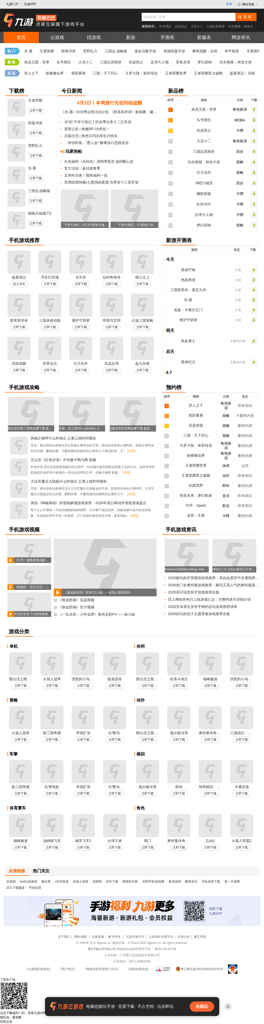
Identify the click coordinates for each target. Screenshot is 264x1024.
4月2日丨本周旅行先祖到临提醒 (109, 103)
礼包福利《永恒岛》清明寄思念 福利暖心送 (99, 161)
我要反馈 (6, 1021)
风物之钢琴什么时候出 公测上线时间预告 (63, 438)
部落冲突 (68, 51)
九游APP (30, 4)
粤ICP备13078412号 (102, 949)
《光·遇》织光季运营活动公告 (85, 112)
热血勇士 (188, 341)
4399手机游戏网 (153, 881)
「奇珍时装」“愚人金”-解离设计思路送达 (96, 143)
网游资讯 (241, 37)
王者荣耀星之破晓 (208, 73)
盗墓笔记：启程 (242, 73)
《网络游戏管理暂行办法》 (101, 969)
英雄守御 (188, 270)
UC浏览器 (62, 881)
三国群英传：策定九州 (188, 290)
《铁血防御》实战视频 (76, 600)
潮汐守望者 (188, 320)
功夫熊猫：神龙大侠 (235, 62)
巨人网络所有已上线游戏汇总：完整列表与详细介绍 (209, 599)
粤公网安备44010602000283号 (199, 969)
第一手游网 (232, 881)
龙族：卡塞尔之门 (188, 310)
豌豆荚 (46, 881)
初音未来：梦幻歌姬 (196, 495)
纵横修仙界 (55, 73)
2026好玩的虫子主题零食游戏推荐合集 (199, 614)
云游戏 (57, 37)
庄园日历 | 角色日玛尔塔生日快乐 (90, 136)
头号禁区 (165, 26)
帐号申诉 (114, 937)
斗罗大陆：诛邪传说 (141, 73)
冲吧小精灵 (204, 183)
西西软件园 (130, 881)
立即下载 (36, 110)
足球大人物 (160, 62)
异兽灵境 (183, 62)
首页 (21, 37)
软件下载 (112, 881)
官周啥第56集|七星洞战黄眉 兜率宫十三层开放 (101, 182)
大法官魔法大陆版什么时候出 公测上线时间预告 (69, 481)
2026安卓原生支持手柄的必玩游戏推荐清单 (202, 607)
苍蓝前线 (196, 425)
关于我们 (64, 937)
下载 (7, 979)
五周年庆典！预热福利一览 (85, 175)
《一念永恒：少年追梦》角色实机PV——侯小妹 (96, 614)
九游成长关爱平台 (161, 937)
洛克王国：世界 (36, 62)
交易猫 (11, 881)
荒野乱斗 (90, 51)
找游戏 (94, 37)
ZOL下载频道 (15, 887)
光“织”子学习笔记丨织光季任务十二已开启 (97, 122)
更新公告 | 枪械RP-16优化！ (87, 129)
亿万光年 (204, 172)
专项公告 (183, 937)
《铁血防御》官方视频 (76, 607)
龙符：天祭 (196, 515)
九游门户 (12, 4)
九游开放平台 (135, 937)
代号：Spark (196, 505)
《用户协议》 (68, 969)
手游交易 (35, 887)
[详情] (131, 451)
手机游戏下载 (211, 881)
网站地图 (80, 937)
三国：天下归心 (105, 73)
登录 (229, 4)
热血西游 (188, 280)
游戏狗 (97, 881)
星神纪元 (188, 362)
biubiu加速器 (28, 881)
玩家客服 (98, 937)
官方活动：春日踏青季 (82, 168)
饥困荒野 (196, 485)
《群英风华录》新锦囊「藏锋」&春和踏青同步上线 (134, 112)
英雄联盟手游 (174, 51)
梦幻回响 (204, 62)
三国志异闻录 (215, 26)
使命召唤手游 (145, 51)
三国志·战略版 (116, 51)
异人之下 (31, 73)
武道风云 (181, 26)
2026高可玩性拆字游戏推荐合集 (193, 592)
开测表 (167, 37)
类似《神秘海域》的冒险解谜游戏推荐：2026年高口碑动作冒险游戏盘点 (89, 503)
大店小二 (197, 26)
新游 (130, 37)
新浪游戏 (175, 881)
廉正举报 (200, 937)
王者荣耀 (47, 51)
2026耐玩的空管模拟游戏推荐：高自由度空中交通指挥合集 (215, 578)
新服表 (204, 37)
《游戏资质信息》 (138, 969)
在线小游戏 (80, 881)
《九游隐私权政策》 (38, 969)
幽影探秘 (204, 194)
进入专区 (19, 284)
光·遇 (28, 51)
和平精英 (232, 51)
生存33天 (203, 204)
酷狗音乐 (191, 881)
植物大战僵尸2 (40, 213)
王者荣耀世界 (176, 73)
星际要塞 (78, 73)
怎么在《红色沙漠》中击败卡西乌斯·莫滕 (63, 460)
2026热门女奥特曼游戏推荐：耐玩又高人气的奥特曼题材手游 (215, 585)
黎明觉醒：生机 (204, 51)
